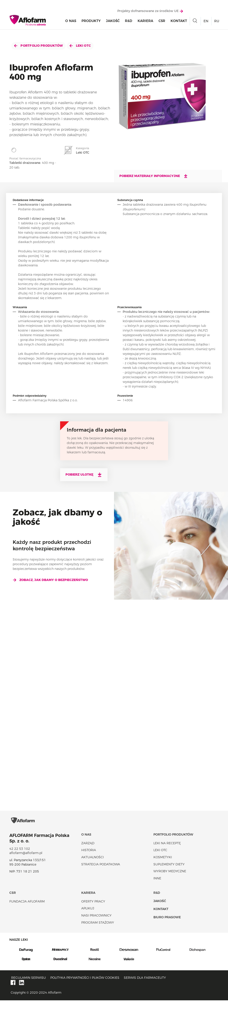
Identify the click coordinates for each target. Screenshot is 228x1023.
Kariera (145, 22)
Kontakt (179, 22)
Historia (88, 873)
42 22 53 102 (19, 871)
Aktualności (92, 880)
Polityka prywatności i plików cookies (84, 1000)
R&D (128, 22)
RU (216, 23)
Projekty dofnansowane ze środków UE (150, 13)
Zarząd (87, 866)
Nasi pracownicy (96, 938)
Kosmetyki (162, 880)
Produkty (91, 22)
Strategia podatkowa (100, 887)
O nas (70, 22)
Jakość (113, 22)
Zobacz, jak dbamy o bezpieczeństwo (50, 580)
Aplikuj (87, 931)
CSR (162, 22)
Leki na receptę (167, 866)
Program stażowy (97, 945)
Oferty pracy (93, 924)
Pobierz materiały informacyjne (153, 176)
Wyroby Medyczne (169, 894)
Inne (157, 901)
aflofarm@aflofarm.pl (25, 876)
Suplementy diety (169, 887)
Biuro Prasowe (167, 940)
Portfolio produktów (38, 46)
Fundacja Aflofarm (27, 924)
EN (206, 23)
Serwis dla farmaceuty (145, 1000)
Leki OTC (80, 46)
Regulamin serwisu (28, 1000)
